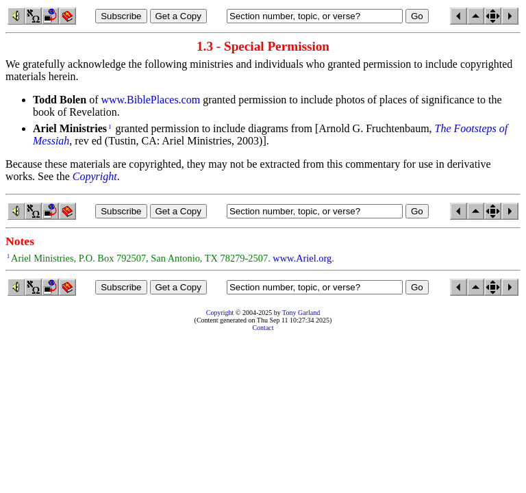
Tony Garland (301, 312)
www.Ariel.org (302, 258)
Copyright (220, 312)
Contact (262, 327)
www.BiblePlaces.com (150, 99)
